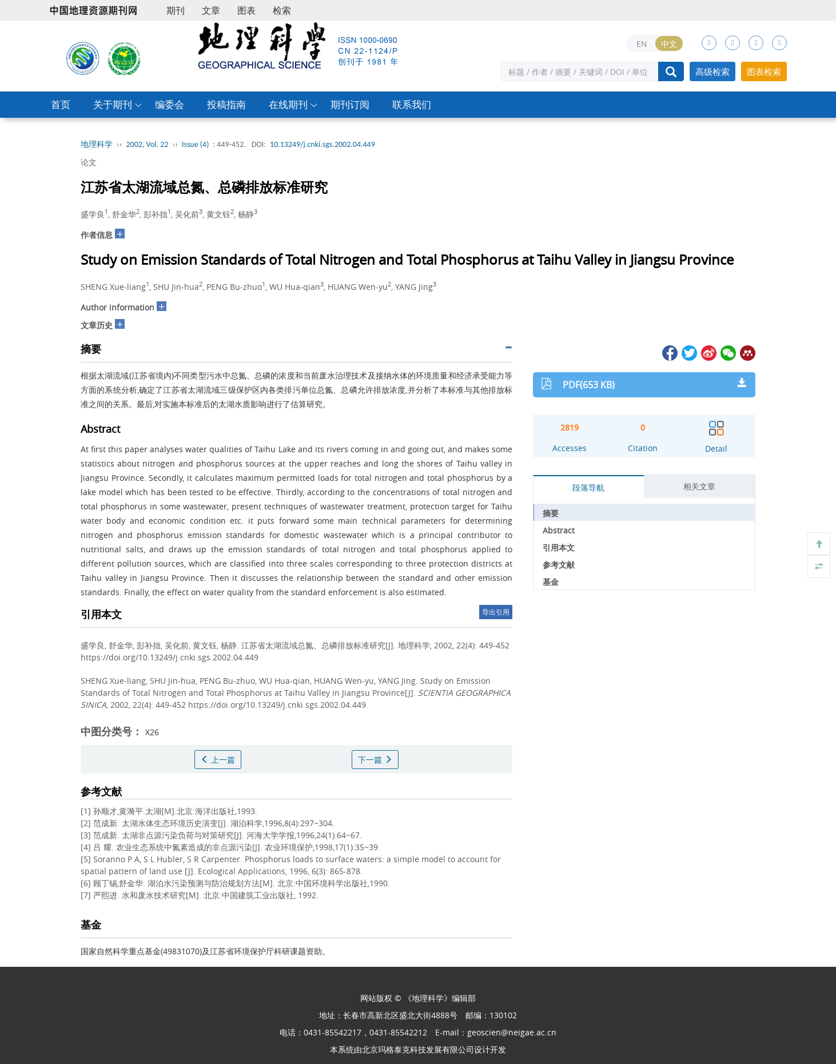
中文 (669, 43)
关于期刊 (112, 104)
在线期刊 (288, 104)
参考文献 (559, 564)
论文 (89, 162)
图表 (246, 10)
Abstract (559, 530)
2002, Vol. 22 (147, 144)
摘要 (551, 513)
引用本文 (559, 547)
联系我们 (411, 104)
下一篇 (375, 759)
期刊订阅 (350, 104)
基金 (551, 581)
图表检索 (764, 71)
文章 (211, 10)
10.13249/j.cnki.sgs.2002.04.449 (322, 144)
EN (641, 43)
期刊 (175, 10)
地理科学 (97, 144)
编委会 (169, 104)
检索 (282, 10)
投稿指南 (226, 104)
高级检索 (712, 71)
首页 (60, 104)
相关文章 (699, 486)
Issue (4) (195, 144)
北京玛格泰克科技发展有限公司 (418, 1049)
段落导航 (588, 487)
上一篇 (218, 759)
